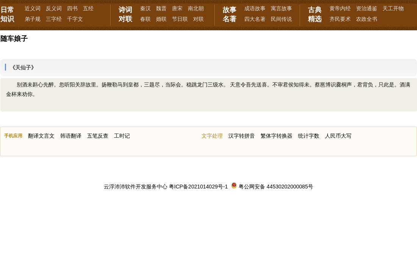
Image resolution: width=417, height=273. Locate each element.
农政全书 (366, 19)
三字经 (54, 19)
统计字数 (308, 136)
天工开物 (393, 8)
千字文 (75, 19)
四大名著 (255, 19)
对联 (198, 19)
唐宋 (177, 8)
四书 (72, 8)
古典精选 (315, 14)
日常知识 (7, 14)
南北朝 (196, 8)
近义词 (33, 8)
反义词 (54, 8)
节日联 (180, 19)
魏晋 (161, 8)
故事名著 (229, 14)
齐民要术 (340, 19)
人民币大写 (338, 136)
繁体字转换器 (276, 136)
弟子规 (33, 19)
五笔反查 (97, 136)
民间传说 (281, 19)
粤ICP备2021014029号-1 (198, 187)
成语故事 (255, 8)
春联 (145, 19)
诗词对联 (125, 14)
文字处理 (212, 136)
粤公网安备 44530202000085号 (272, 187)
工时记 (122, 136)
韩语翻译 (70, 136)
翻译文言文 (41, 136)
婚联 (161, 19)
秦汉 (145, 8)
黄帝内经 (340, 8)
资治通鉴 (366, 8)
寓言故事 (281, 8)
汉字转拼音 (241, 136)
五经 (88, 8)
